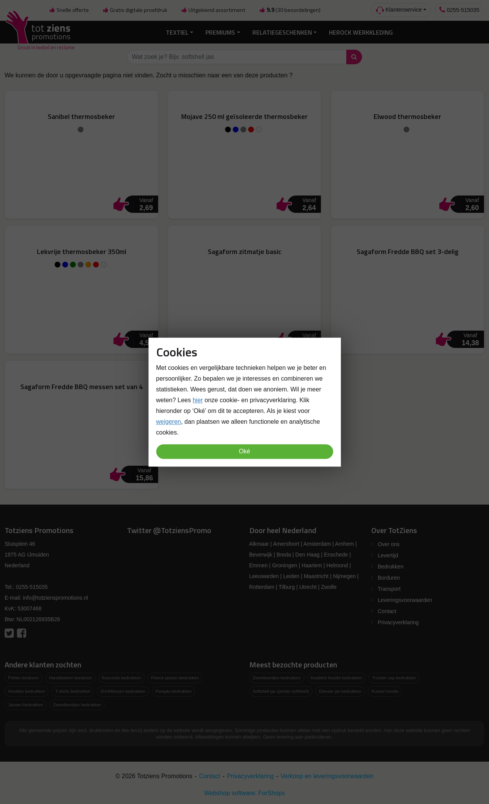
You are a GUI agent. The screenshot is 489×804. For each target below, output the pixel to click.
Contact (387, 611)
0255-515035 (459, 9)
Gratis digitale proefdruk (135, 10)
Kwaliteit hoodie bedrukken (336, 677)
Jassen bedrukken (25, 704)
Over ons (389, 544)
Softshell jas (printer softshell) (281, 690)
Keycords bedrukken (121, 677)
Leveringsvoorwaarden (405, 600)
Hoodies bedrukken (26, 690)
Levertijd (388, 555)
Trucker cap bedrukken (394, 677)
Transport (389, 588)
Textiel (177, 31)
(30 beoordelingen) (290, 10)
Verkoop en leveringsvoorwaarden (327, 775)
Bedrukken (391, 566)
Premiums (220, 31)
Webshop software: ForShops (244, 792)
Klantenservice (399, 10)
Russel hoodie (385, 690)
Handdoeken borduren (70, 677)
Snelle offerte (68, 10)
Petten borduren (23, 677)
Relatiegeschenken (282, 31)
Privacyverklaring (398, 622)
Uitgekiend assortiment (213, 10)
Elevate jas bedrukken (340, 690)
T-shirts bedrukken (72, 690)
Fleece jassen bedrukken (175, 677)
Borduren (389, 577)
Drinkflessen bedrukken (122, 690)
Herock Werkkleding (361, 31)
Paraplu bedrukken (173, 690)
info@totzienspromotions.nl (55, 597)
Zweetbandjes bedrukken (77, 704)
